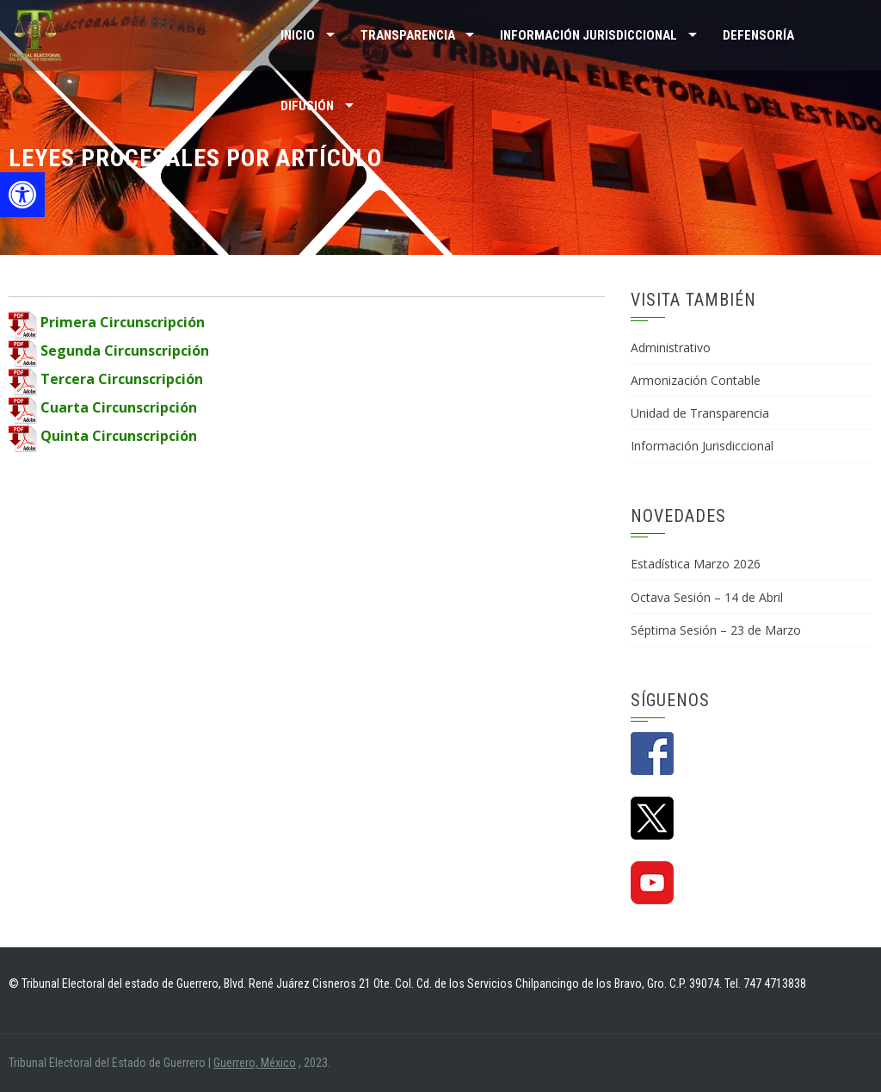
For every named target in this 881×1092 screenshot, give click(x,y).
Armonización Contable (696, 380)
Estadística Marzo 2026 (696, 563)
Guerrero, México (254, 1063)
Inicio (297, 35)
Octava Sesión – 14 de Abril (707, 597)
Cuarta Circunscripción (103, 407)
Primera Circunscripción (107, 322)
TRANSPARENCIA (407, 35)
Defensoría (758, 35)
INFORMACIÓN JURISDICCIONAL (588, 35)
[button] (22, 194)
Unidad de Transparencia (700, 413)
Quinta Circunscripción (103, 435)
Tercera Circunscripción (106, 378)
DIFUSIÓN (307, 106)
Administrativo (671, 347)
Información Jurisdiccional (702, 445)
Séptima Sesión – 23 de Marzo (716, 630)
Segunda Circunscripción (109, 350)
